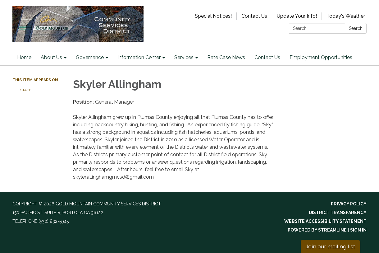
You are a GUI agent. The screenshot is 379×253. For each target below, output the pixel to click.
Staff (25, 90)
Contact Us (254, 16)
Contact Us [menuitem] (267, 57)
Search (356, 28)
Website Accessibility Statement (325, 221)
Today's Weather (345, 16)
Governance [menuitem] (90, 57)
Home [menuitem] (24, 57)
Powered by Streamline (317, 229)
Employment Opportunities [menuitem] (321, 57)
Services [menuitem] (184, 57)
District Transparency (338, 212)
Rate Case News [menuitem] (226, 57)
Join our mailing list (330, 246)
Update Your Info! (297, 16)
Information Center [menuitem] (139, 57)
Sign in (358, 229)
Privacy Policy (349, 203)
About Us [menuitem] (51, 57)
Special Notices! (213, 16)
